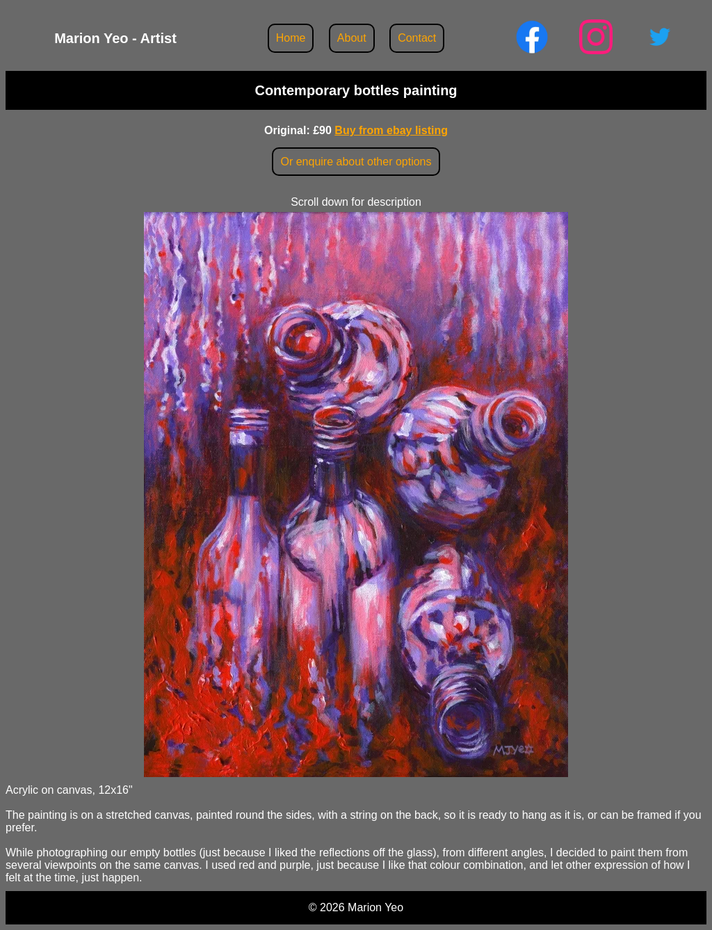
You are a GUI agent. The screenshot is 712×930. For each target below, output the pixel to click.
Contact (417, 38)
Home (291, 38)
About (351, 38)
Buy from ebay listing (391, 130)
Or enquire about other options (355, 162)
